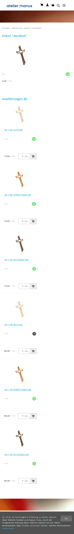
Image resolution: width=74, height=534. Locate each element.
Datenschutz (8, 528)
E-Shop (6, 28)
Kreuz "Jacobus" (33, 28)
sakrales (17, 28)
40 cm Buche (13, 325)
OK (66, 518)
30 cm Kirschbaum (17, 195)
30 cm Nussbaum (16, 260)
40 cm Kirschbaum (17, 389)
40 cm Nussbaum (16, 454)
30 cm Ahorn (13, 130)
